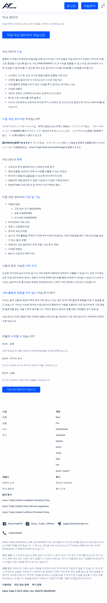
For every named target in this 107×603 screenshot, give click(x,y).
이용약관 (6, 584)
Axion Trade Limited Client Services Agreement (25, 506)
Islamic (59, 440)
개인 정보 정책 (21, 584)
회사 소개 (60, 488)
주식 (4, 434)
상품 (4, 423)
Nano (58, 446)
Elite (58, 458)
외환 (4, 417)
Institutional (62, 429)
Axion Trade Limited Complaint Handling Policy (26, 500)
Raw (58, 417)
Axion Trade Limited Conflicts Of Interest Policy (25, 512)
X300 (58, 452)
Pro (57, 423)
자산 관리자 (8, 488)
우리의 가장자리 (64, 482)
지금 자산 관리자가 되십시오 (26, 35)
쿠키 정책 (36, 584)
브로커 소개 (8, 482)
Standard (60, 434)
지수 (4, 429)
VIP (57, 464)
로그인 (71, 6)
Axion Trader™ (63, 470)
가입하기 (90, 6)
